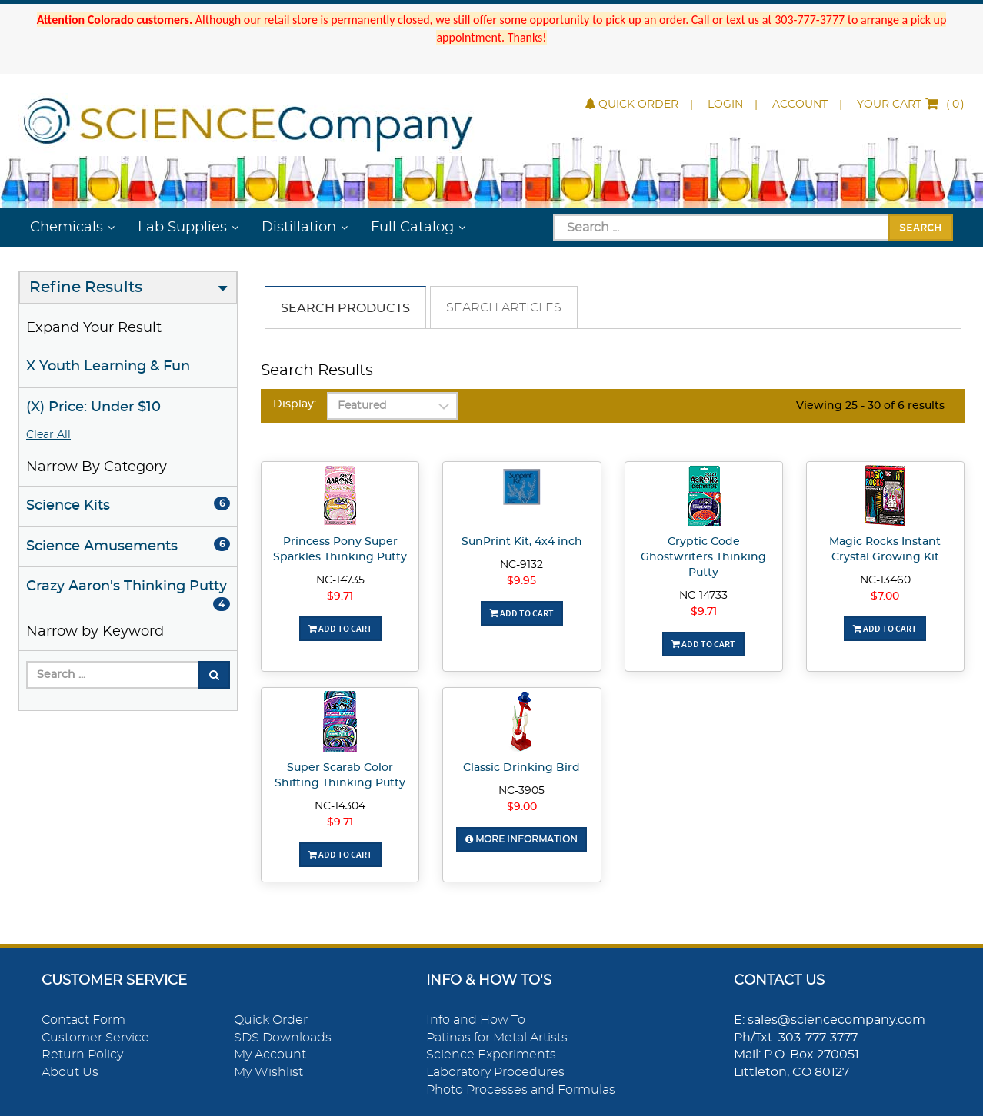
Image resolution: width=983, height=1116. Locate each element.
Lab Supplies (182, 227)
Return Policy (82, 1054)
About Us (70, 1072)
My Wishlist (268, 1072)
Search (920, 226)
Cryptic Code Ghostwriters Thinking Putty (703, 557)
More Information (521, 839)
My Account (270, 1054)
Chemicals (66, 227)
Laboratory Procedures (495, 1072)
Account (800, 104)
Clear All (48, 435)
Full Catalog (412, 227)
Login (725, 104)
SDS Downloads (283, 1037)
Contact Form (83, 1020)
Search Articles (503, 307)
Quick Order (631, 104)
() (911, 104)
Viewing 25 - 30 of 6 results (870, 405)
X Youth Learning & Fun (108, 367)
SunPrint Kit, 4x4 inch (522, 541)
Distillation (299, 227)
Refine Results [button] (85, 287)
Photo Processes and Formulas (520, 1090)
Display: (294, 404)
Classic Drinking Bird (521, 767)
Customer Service (95, 1037)
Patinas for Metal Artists (497, 1037)
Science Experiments (491, 1054)
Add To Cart (340, 628)
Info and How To (475, 1020)
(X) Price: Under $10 (93, 407)
